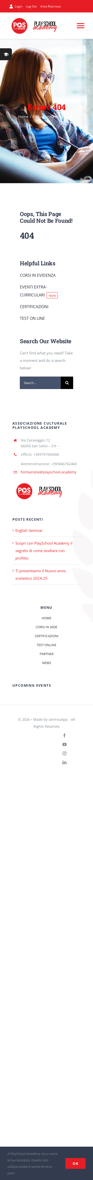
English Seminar (29, 530)
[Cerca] (67, 383)
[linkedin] (64, 762)
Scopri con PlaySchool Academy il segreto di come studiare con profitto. (43, 551)
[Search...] (40, 383)
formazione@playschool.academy (48, 472)
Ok (75, 1163)
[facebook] (64, 735)
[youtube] (64, 744)
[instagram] (64, 753)
